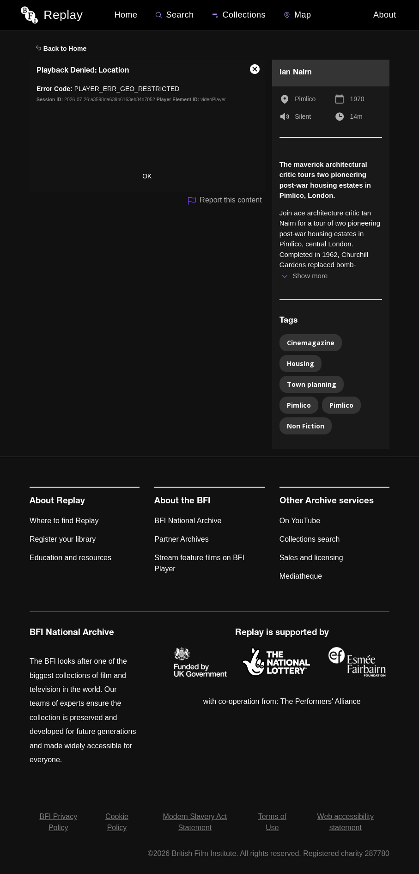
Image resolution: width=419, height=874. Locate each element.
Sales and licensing (311, 558)
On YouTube (299, 521)
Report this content (224, 201)
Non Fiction (305, 426)
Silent (303, 116)
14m (356, 116)
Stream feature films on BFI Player (199, 563)
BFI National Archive (187, 521)
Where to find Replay (64, 521)
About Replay (57, 501)
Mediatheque (300, 576)
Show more (310, 276)
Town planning (311, 384)
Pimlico (305, 99)
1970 (357, 99)
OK (147, 176)
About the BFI (182, 501)
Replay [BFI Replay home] (63, 15)
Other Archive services (326, 501)
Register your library (63, 539)
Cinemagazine (310, 342)
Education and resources (70, 558)
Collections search (309, 539)
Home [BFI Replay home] (126, 14)
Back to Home (61, 48)
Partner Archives (181, 539)
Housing (300, 363)
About (384, 14)
